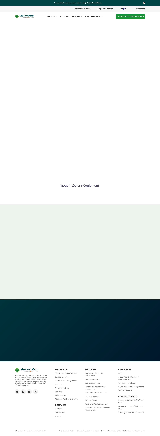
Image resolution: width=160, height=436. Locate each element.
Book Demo (97, 3)
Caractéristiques (61, 377)
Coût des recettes (92, 396)
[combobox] (125, 9)
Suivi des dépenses (92, 383)
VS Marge (59, 409)
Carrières (58, 391)
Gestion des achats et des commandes (95, 388)
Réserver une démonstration (66, 399)
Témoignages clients (126, 383)
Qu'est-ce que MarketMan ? (66, 373)
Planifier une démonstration (80, 345)
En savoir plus (125, 127)
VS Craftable (60, 412)
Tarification (59, 384)
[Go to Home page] (25, 17)
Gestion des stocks (92, 379)
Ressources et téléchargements (131, 387)
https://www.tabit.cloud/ (117, 93)
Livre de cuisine (91, 400)
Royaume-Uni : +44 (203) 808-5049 (130, 407)
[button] (52, 16)
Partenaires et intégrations (66, 380)
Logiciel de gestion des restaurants (94, 374)
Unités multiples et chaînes (95, 393)
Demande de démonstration (130, 16)
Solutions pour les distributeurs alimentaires (97, 408)
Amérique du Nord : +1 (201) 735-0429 (131, 401)
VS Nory (58, 416)
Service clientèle (125, 390)
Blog (120, 373)
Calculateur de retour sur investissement (128, 378)
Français (123, 9)
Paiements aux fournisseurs (96, 404)
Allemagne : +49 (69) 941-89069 (131, 412)
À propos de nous (62, 388)
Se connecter (60, 395)
